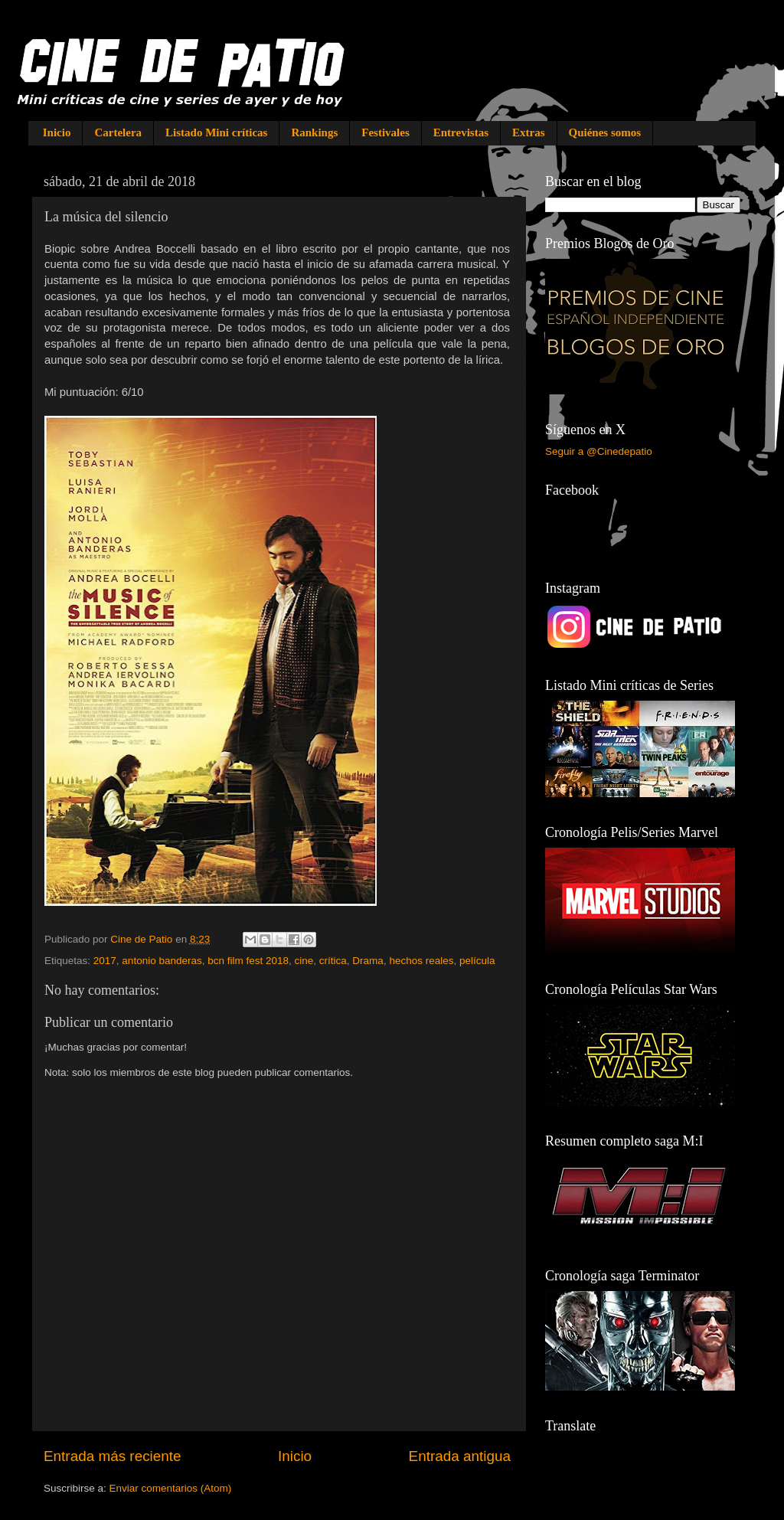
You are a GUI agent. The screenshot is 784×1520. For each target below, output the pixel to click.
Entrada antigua (460, 1456)
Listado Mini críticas (216, 132)
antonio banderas (161, 960)
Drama (368, 960)
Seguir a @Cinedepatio (598, 451)
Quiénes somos (605, 132)
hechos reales (421, 960)
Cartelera (118, 132)
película (477, 960)
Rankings (314, 132)
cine (304, 960)
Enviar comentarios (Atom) (170, 1488)
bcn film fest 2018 (248, 960)
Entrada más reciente (112, 1456)
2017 (104, 960)
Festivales (385, 132)
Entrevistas (460, 132)
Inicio (57, 132)
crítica (333, 960)
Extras (528, 132)
